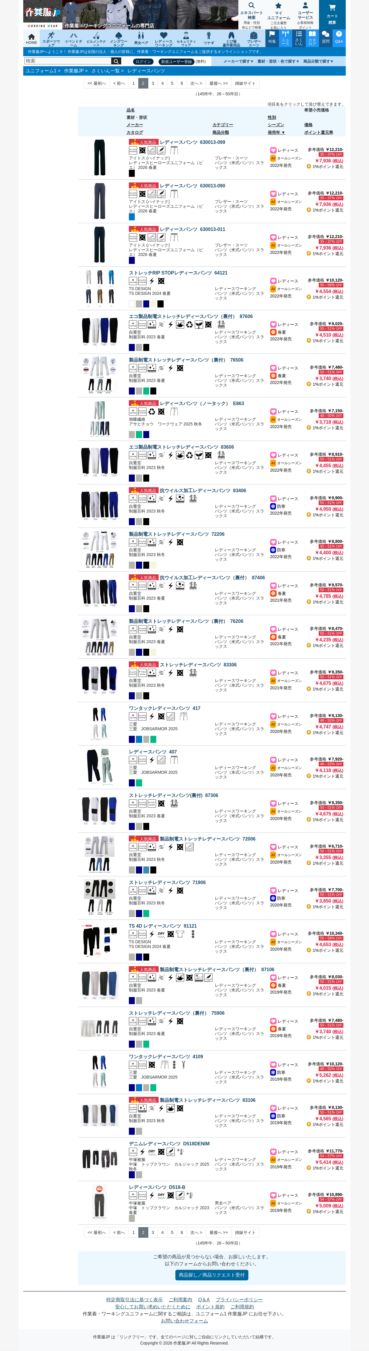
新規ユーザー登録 (176, 61)
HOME (31, 39)
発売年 (274, 132)
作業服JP (74, 70)
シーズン (276, 124)
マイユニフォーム (278, 17)
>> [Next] (219, 83)
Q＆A (204, 1299)
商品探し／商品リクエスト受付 (212, 1274)
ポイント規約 (210, 1306)
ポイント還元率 (318, 132)
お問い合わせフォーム (184, 1320)
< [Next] (119, 83)
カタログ (135, 132)
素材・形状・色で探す (276, 61)
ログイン (143, 61)
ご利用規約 (242, 1306)
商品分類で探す (316, 61)
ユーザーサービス (305, 16)
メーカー (135, 124)
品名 (131, 110)
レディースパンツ (146, 70)
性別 (272, 117)
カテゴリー (222, 124)
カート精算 (332, 15)
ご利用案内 (180, 1299)
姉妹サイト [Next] (245, 83)
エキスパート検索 (252, 16)
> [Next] (196, 83)
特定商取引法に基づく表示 (134, 1299)
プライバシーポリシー (239, 1299)
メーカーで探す (236, 61)
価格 (308, 124)
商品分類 (220, 132)
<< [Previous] (97, 83)
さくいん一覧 (106, 70)
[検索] (68, 60)
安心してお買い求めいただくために (152, 1306)
